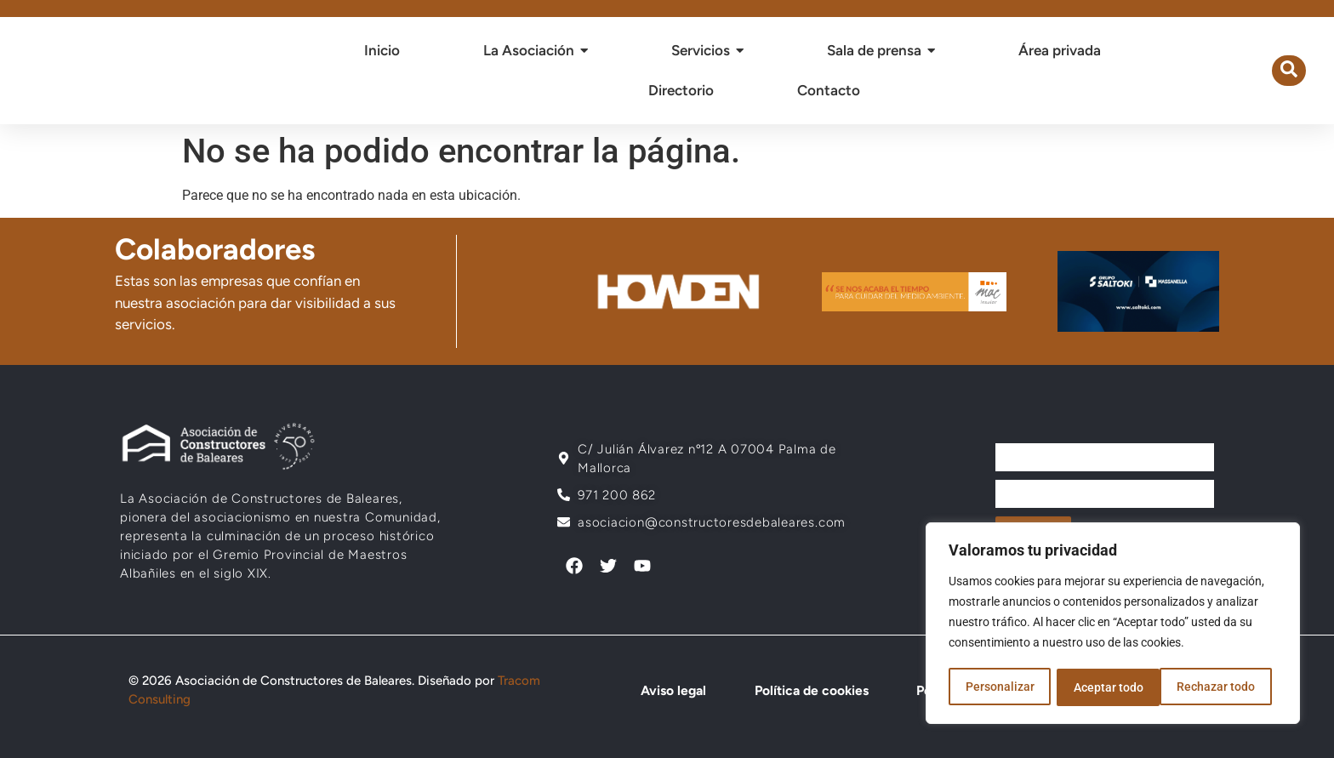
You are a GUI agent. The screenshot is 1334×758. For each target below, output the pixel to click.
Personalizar (999, 687)
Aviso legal (670, 690)
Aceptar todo (1226, 687)
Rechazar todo (1112, 687)
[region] (1113, 624)
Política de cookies (806, 690)
